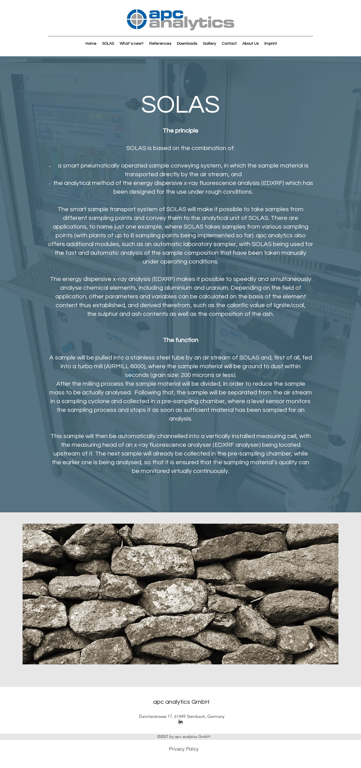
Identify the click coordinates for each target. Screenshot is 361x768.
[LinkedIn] (180, 721)
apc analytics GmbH (181, 702)
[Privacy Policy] (184, 748)
